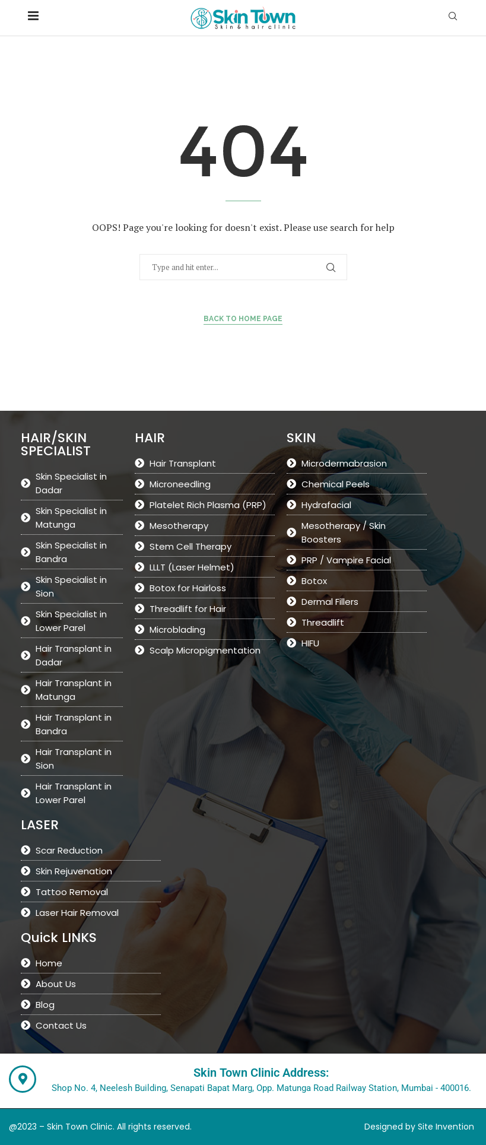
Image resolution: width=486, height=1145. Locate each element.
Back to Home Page (243, 319)
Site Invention (446, 1127)
